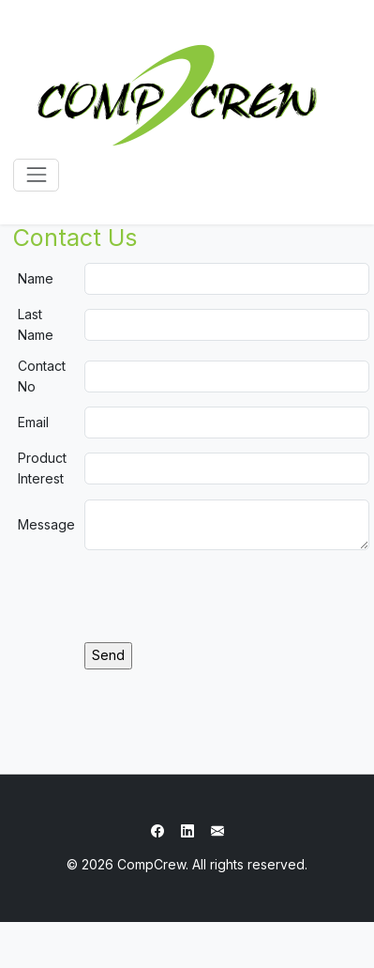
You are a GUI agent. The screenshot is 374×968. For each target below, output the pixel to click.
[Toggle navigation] (36, 175)
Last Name (35, 324)
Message (46, 524)
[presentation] (226, 596)
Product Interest (42, 468)
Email (33, 422)
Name (35, 278)
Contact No (42, 376)
